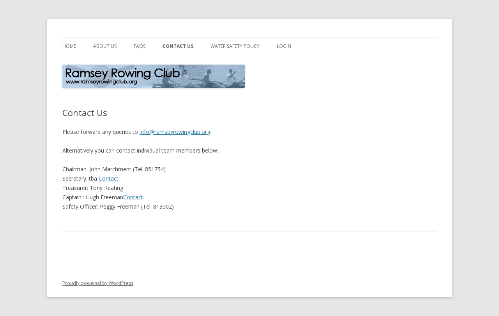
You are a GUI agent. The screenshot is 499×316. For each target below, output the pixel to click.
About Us (105, 46)
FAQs (139, 46)
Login (284, 46)
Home (69, 46)
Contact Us (178, 46)
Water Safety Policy (235, 46)
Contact (109, 178)
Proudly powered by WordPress (97, 283)
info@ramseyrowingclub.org (175, 131)
